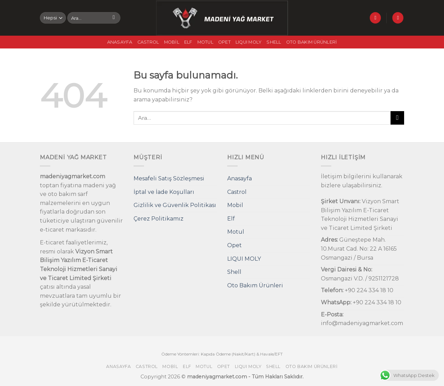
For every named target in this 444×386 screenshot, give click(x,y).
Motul (205, 42)
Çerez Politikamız (158, 218)
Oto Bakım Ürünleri (311, 42)
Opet (224, 42)
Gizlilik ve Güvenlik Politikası (175, 205)
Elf (188, 42)
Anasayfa (120, 42)
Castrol (148, 42)
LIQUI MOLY (249, 42)
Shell (273, 42)
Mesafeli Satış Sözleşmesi (169, 178)
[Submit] (114, 18)
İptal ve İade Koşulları (164, 192)
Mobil (171, 42)
